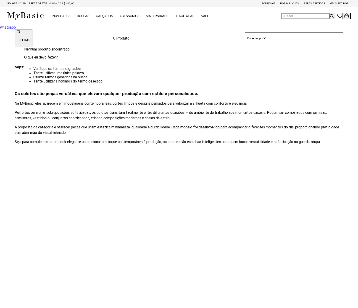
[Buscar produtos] (332, 16)
